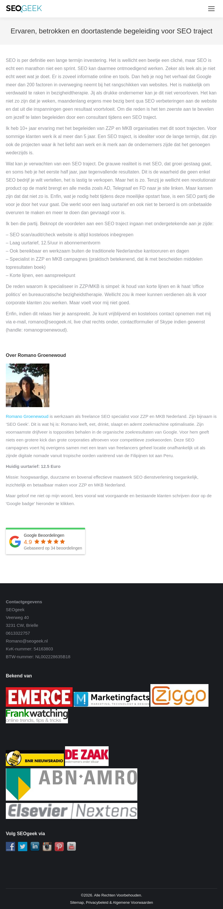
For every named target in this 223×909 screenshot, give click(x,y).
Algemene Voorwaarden (133, 902)
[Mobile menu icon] (211, 9)
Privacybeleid (97, 902)
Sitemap (77, 902)
